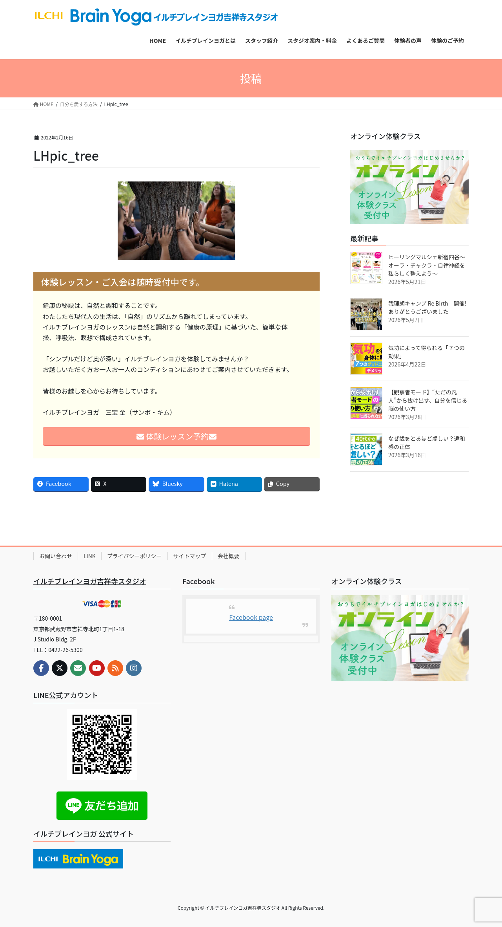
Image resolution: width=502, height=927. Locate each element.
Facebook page (251, 617)
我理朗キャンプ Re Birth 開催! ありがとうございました (430, 307)
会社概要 (229, 556)
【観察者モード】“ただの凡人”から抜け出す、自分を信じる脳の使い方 (427, 400)
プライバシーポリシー (134, 556)
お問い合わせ (55, 556)
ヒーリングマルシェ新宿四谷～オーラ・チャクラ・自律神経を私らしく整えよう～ (426, 265)
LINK (90, 556)
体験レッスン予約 (176, 436)
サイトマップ (189, 556)
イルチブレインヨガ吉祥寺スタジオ (89, 581)
